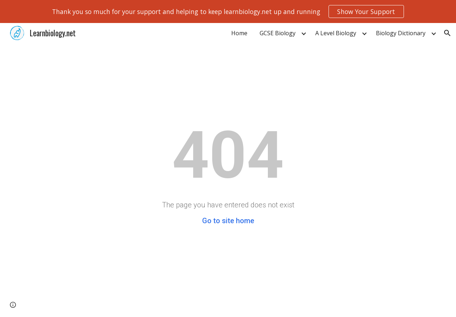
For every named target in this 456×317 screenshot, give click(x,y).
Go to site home (228, 220)
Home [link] (239, 33)
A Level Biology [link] (335, 33)
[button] (447, 33)
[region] (228, 11)
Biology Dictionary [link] (400, 33)
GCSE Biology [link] (278, 33)
